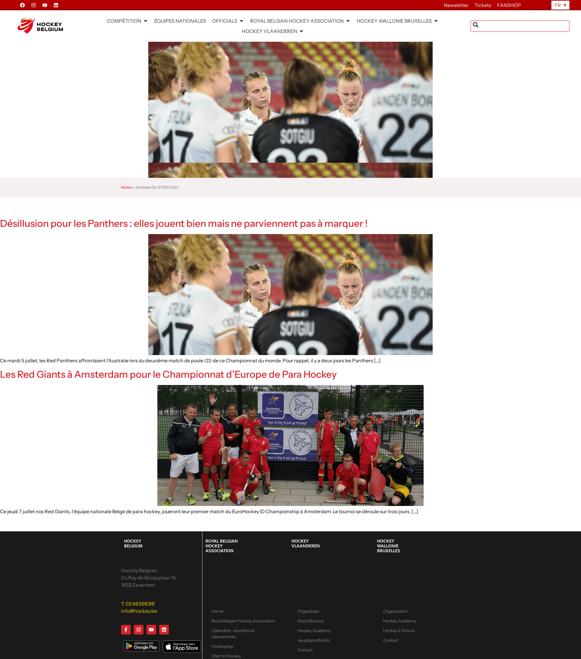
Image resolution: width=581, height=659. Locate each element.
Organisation (395, 611)
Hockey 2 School (399, 630)
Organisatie (308, 611)
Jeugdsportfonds (313, 640)
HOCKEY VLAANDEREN (305, 543)
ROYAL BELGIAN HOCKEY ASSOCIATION (221, 546)
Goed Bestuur (310, 621)
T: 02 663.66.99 (138, 604)
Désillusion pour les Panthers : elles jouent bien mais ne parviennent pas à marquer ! (184, 223)
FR (558, 5)
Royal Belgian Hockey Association (243, 621)
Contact (305, 650)
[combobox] (520, 26)
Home (126, 187)
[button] (127, 21)
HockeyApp (222, 646)
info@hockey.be (139, 611)
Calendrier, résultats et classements (233, 633)
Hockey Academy (314, 630)
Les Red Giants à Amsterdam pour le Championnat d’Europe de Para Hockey (168, 374)
